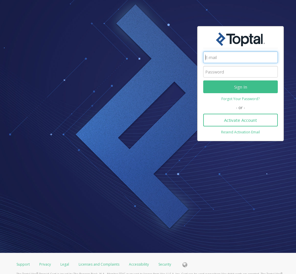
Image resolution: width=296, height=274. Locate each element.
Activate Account (240, 120)
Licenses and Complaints (99, 264)
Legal (64, 264)
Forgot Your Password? (240, 98)
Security (164, 264)
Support (23, 264)
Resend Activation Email (240, 132)
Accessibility (139, 264)
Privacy (45, 264)
